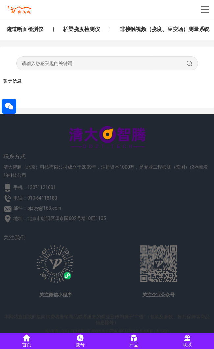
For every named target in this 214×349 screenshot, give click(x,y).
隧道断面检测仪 (25, 29)
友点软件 (162, 331)
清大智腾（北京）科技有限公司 (68, 331)
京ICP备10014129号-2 (122, 331)
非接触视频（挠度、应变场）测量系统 (164, 29)
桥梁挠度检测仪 (81, 29)
